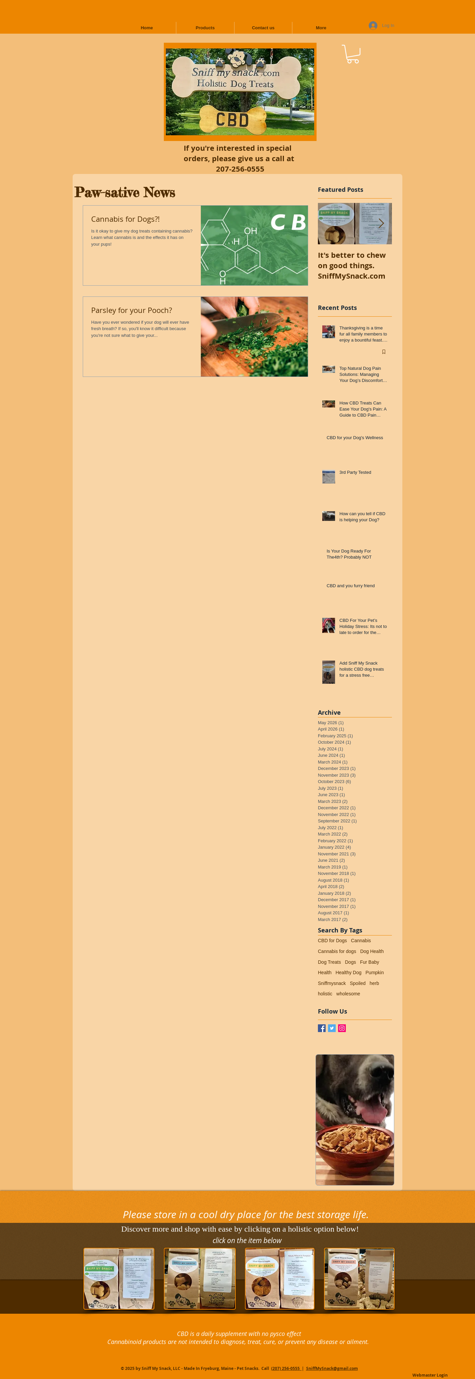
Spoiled (358, 983)
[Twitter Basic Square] (332, 1028)
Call (265, 1368)
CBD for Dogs (332, 940)
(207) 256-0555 (286, 1368)
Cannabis (361, 940)
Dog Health (372, 951)
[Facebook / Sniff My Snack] (322, 1028)
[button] (353, 54)
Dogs (350, 962)
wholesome (348, 993)
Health (324, 972)
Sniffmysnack (332, 983)
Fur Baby (369, 962)
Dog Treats (329, 962)
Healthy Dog (348, 972)
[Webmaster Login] (430, 1375)
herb (374, 983)
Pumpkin (375, 972)
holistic (325, 993)
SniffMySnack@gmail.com (332, 1368)
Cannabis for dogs (337, 951)
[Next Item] (381, 223)
